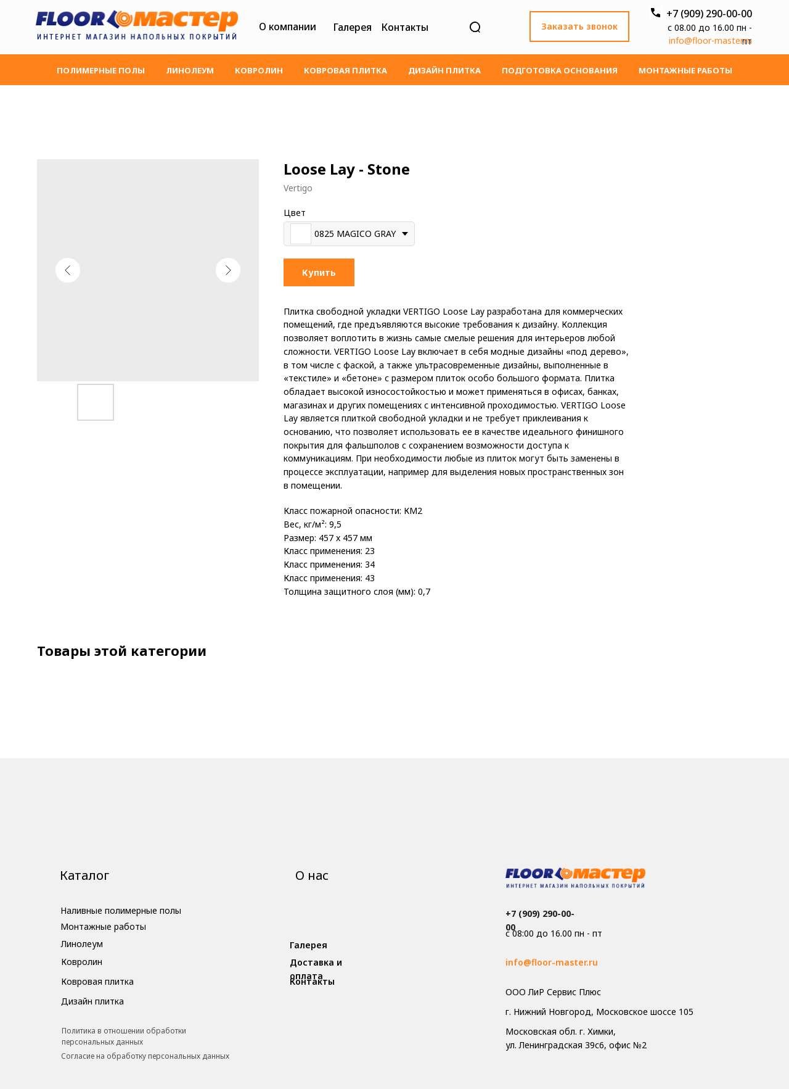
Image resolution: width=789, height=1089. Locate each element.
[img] (137, 27)
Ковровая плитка (345, 70)
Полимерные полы (101, 70)
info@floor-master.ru (710, 40)
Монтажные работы (685, 70)
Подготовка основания (560, 70)
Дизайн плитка (444, 70)
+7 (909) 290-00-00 (709, 13)
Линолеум (190, 70)
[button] (579, 26)
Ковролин (259, 70)
